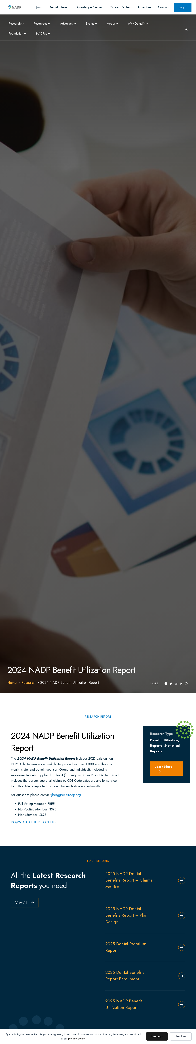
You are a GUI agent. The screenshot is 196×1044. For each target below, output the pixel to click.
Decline (181, 1036)
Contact (163, 7)
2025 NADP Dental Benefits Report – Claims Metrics (129, 880)
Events (90, 23)
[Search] (184, 29)
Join (38, 7)
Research (15, 23)
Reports (156, 745)
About (111, 23)
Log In (182, 7)
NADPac (41, 33)
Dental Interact (59, 7)
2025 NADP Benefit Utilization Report (123, 1004)
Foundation (16, 33)
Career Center (120, 7)
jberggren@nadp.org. (66, 795)
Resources (40, 23)
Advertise (144, 7)
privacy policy (76, 1039)
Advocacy (66, 23)
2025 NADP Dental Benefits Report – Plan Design (126, 915)
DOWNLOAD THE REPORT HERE (34, 822)
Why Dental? (136, 23)
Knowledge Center (89, 7)
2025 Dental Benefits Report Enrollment (124, 975)
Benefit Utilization (164, 740)
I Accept (157, 1036)
